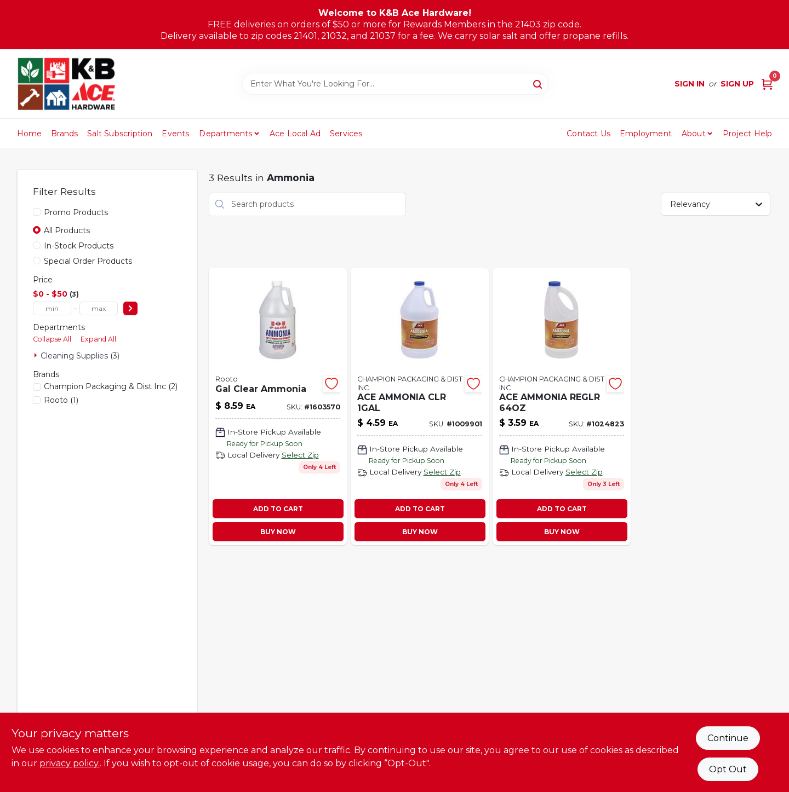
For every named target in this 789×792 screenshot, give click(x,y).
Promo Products (76, 212)
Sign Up (737, 84)
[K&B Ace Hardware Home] (66, 84)
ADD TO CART (278, 509)
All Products (67, 230)
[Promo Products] (37, 212)
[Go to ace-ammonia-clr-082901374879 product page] (420, 406)
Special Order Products (88, 261)
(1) (61, 400)
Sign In (689, 84)
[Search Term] (395, 84)
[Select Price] (130, 308)
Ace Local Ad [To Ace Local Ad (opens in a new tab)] (295, 133)
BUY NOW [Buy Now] (278, 532)
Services (346, 133)
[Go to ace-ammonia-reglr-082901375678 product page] (562, 406)
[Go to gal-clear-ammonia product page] (278, 406)
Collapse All (52, 339)
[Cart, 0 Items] (767, 84)
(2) (111, 386)
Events (175, 133)
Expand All (98, 339)
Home (29, 133)
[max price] (98, 308)
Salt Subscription (119, 133)
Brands (64, 133)
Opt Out (728, 769)
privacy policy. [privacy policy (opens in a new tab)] (69, 763)
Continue (727, 738)
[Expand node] (37, 355)
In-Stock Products (78, 245)
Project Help (747, 133)
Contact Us (588, 133)
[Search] (538, 83)
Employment (646, 133)
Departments (225, 133)
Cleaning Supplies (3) (80, 356)
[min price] (52, 308)
